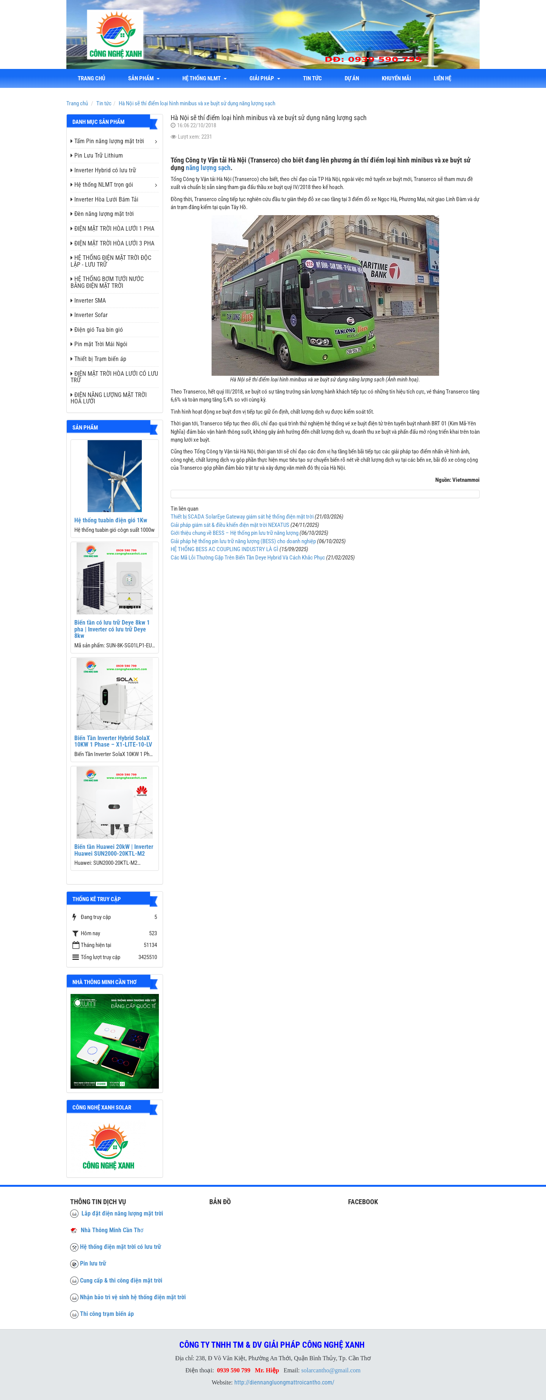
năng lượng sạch (208, 168)
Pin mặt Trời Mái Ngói (99, 344)
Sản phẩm (144, 78)
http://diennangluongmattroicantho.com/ (284, 1382)
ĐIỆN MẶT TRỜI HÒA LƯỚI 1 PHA (112, 228)
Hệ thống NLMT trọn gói (102, 184)
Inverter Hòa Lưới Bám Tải (104, 199)
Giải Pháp (264, 78)
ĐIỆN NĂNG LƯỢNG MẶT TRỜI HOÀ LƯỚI (109, 398)
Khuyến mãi (396, 78)
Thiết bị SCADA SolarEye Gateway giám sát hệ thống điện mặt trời (242, 516)
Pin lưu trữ (93, 1263)
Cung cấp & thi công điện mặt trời (121, 1280)
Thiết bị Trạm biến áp (98, 358)
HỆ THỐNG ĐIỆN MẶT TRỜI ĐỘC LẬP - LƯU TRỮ (111, 261)
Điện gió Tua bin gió (97, 329)
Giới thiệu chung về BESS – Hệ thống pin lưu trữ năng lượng (234, 533)
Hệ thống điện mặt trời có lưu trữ (120, 1246)
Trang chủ (91, 78)
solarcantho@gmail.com (331, 1370)
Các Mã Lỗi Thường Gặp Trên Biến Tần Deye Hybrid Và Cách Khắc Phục (248, 557)
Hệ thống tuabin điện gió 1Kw (110, 520)
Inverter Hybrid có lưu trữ (103, 170)
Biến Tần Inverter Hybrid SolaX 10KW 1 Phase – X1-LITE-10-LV (113, 741)
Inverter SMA (88, 300)
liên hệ (442, 78)
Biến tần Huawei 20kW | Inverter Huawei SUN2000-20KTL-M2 (113, 850)
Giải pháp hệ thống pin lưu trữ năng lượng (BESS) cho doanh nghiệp (243, 541)
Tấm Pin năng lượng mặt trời (107, 141)
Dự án (352, 78)
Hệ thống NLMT (204, 78)
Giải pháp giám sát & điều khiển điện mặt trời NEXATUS (230, 525)
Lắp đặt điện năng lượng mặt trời (116, 1213)
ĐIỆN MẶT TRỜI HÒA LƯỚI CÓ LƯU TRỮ (114, 377)
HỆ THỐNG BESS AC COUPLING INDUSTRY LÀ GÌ (224, 549)
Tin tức (312, 78)
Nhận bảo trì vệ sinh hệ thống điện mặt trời (133, 1297)
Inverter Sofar (89, 315)
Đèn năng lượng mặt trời (102, 213)
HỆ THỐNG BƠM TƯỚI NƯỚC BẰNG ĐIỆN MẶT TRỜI (107, 282)
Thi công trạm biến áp (107, 1313)
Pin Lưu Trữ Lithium (97, 155)
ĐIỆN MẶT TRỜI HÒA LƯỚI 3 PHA (112, 243)
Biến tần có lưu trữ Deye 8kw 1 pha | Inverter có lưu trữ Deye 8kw (112, 629)
